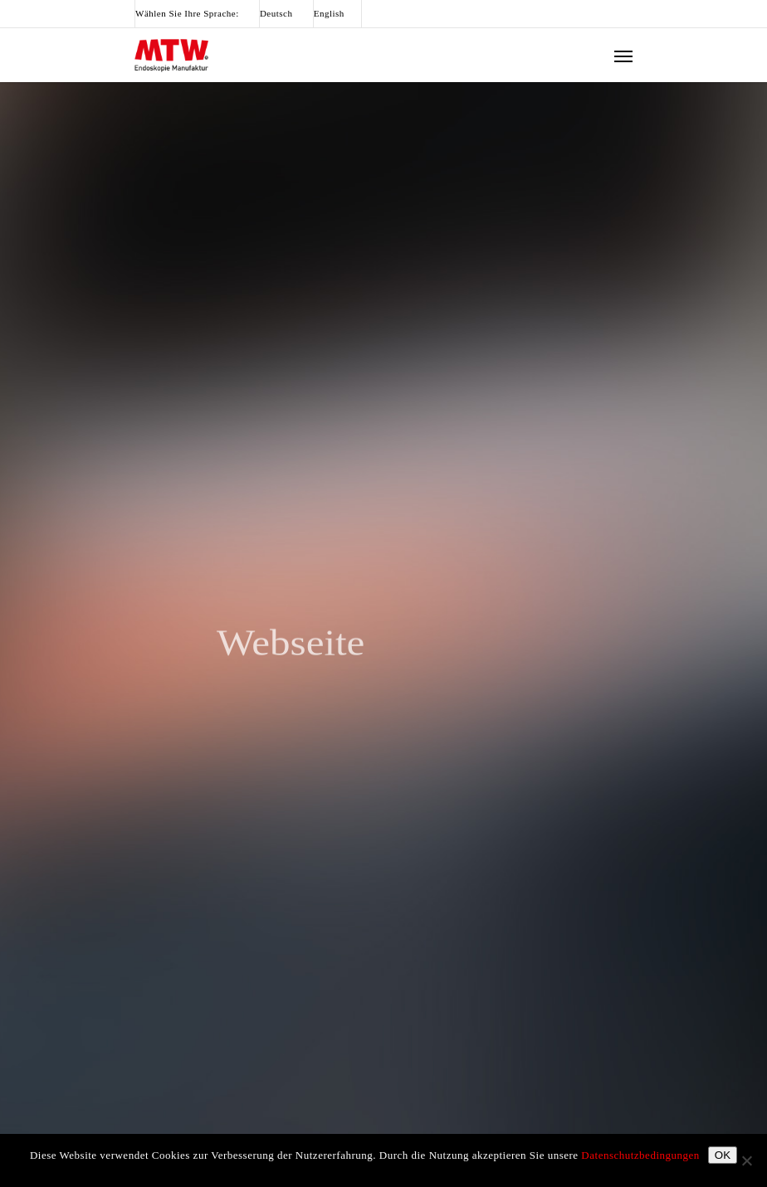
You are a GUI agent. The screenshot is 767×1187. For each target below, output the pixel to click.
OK (722, 1155)
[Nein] (746, 1160)
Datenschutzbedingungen (640, 1155)
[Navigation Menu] (623, 55)
